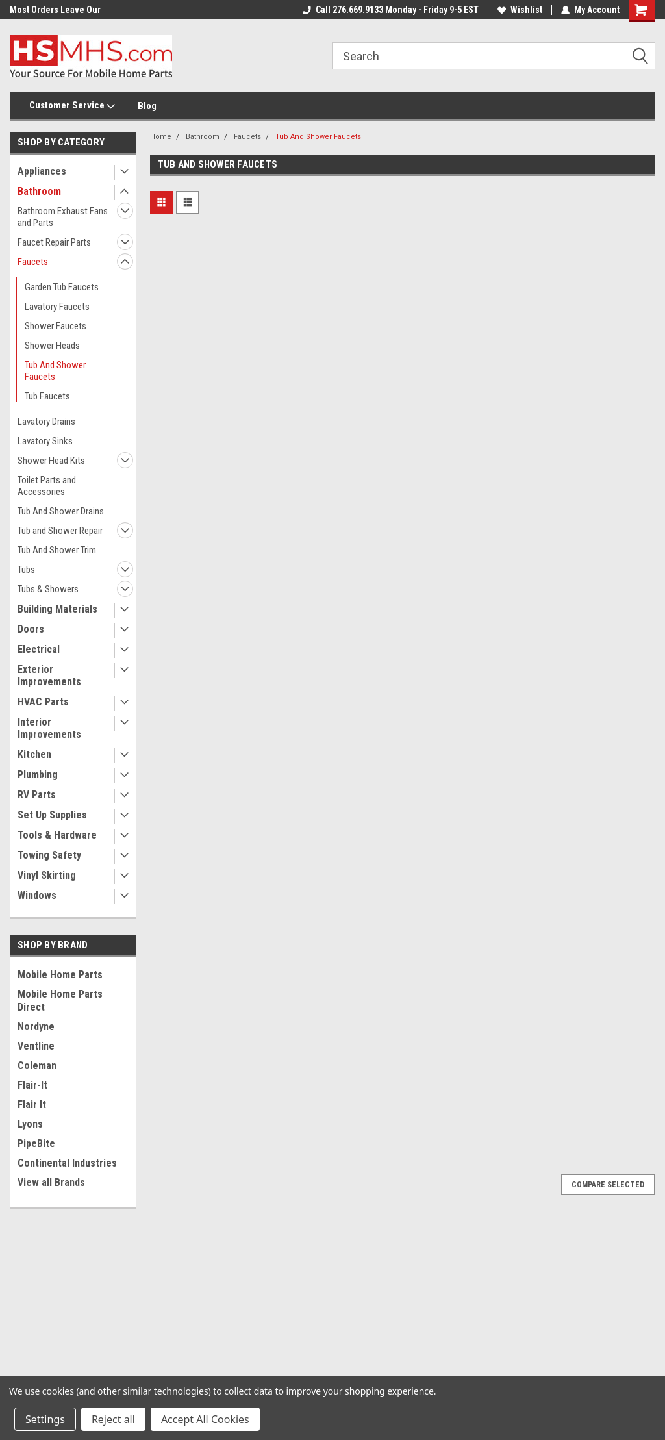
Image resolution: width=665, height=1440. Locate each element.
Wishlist (519, 10)
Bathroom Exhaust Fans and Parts (63, 217)
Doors (31, 629)
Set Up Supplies (52, 815)
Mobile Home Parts (60, 974)
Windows (37, 895)
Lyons (30, 1124)
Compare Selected (607, 1184)
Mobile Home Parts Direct (60, 1000)
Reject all (113, 1419)
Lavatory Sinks (45, 441)
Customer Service (72, 105)
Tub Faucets (47, 396)
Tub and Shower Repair (60, 531)
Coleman (37, 1065)
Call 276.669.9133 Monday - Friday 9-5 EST (391, 10)
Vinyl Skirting (47, 875)
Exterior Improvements (49, 675)
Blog (147, 106)
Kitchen (34, 754)
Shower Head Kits (51, 460)
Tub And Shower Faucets (55, 371)
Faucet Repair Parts (54, 242)
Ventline (36, 1046)
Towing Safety (49, 855)
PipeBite (36, 1143)
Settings (45, 1419)
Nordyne (36, 1026)
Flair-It (32, 1085)
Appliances (42, 171)
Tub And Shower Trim (57, 550)
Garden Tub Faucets (62, 287)
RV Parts (37, 795)
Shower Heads (52, 345)
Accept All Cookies (205, 1419)
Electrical (39, 649)
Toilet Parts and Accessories (47, 486)
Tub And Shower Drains (61, 511)
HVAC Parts (43, 702)
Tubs (26, 569)
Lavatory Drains (46, 421)
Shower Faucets (55, 326)
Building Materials (57, 609)
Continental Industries (67, 1163)
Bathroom (39, 191)
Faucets (33, 262)
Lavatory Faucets (57, 306)
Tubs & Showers (48, 589)
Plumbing (38, 774)
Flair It (32, 1104)
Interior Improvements (49, 728)
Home (160, 137)
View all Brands (51, 1182)
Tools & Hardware (57, 835)
